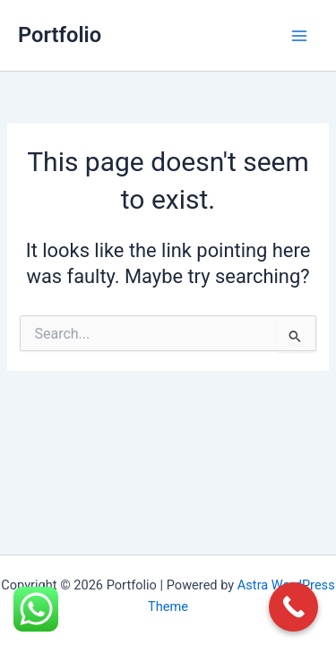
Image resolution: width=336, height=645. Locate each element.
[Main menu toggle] (299, 36)
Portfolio (59, 34)
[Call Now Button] (293, 607)
